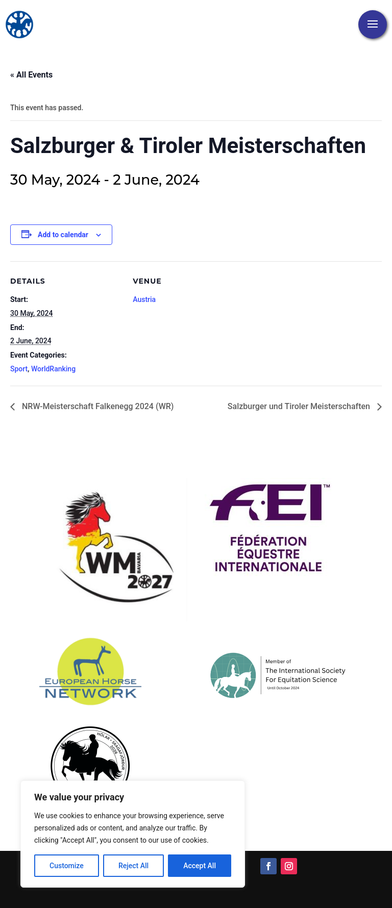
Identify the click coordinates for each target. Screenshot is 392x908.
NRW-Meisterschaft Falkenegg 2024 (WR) (97, 406)
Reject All (133, 866)
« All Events (31, 75)
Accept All (199, 866)
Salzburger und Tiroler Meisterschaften (300, 406)
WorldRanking (53, 369)
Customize (67, 866)
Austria (144, 299)
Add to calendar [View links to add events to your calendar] (63, 235)
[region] (132, 834)
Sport (19, 369)
